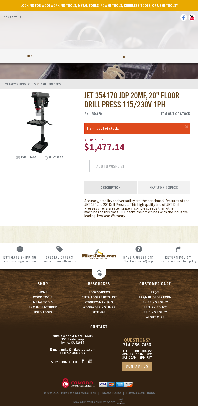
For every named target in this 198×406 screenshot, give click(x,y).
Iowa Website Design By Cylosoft (94, 402)
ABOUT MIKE (155, 317)
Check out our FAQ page (138, 259)
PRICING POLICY (155, 312)
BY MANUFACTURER (43, 307)
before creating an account (20, 259)
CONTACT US (137, 366)
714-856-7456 (137, 344)
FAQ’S (155, 292)
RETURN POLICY (155, 307)
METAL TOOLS (43, 302)
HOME (43, 292)
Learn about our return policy (178, 259)
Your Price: (93, 140)
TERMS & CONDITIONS (140, 392)
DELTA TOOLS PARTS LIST (99, 297)
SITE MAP (99, 312)
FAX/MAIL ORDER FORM (155, 297)
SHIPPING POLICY (155, 302)
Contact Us (12, 17)
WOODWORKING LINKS (99, 307)
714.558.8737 (75, 352)
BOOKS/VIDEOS (99, 292)
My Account (74, 56)
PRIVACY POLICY (111, 392)
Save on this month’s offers (59, 259)
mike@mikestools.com (78, 349)
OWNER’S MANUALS (99, 302)
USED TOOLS (43, 312)
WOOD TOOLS (42, 297)
